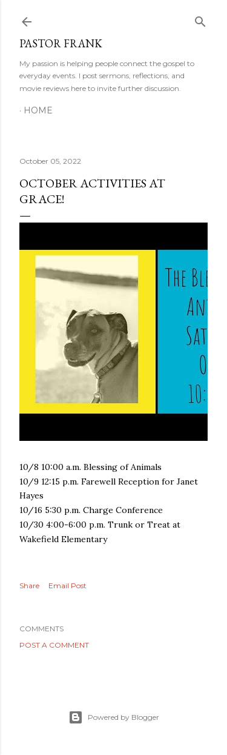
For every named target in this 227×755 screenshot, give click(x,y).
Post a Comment (54, 644)
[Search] (200, 19)
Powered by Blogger (113, 717)
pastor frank (60, 43)
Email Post (67, 585)
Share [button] (29, 585)
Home (38, 110)
